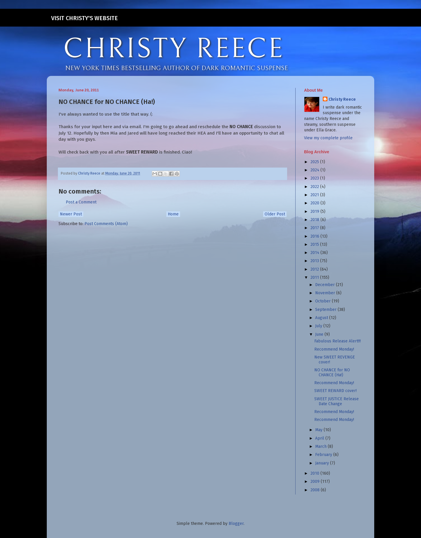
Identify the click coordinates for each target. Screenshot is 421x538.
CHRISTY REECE (173, 49)
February (324, 454)
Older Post (275, 214)
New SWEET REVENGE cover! (334, 360)
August (322, 317)
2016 (315, 236)
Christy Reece (342, 99)
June (320, 334)
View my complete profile (328, 137)
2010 (315, 473)
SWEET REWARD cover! (335, 390)
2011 (315, 277)
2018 (315, 219)
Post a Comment (81, 202)
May (319, 429)
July (319, 325)
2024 (315, 170)
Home (173, 214)
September (326, 309)
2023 (315, 178)
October (323, 301)
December (325, 284)
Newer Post (71, 214)
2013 (315, 260)
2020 (315, 203)
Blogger (236, 523)
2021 (315, 194)
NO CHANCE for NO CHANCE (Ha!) (332, 372)
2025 (315, 161)
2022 (315, 186)
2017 (315, 227)
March (321, 446)
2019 (315, 211)
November (325, 292)
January (322, 463)
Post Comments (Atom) (106, 223)
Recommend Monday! (334, 349)
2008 (315, 489)
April (320, 438)
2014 (315, 252)
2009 (315, 481)
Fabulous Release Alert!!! (337, 341)
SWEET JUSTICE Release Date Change (336, 401)
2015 (315, 244)
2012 (315, 269)
